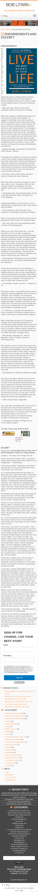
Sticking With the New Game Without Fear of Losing (19, 793)
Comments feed (10, 777)
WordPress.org (10, 780)
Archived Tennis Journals (13, 713)
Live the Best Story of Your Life (15, 737)
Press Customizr (28, 888)
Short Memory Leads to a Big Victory (17, 707)
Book (8, 29)
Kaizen (7, 734)
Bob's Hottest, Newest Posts (14, 716)
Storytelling (9, 750)
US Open (8, 765)
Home (3, 29)
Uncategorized (10, 763)
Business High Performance (14, 718)
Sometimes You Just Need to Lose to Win (19, 701)
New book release (11, 744)
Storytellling (9, 752)
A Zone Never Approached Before (16, 704)
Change (7, 721)
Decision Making (10, 724)
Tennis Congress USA (12, 757)
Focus (7, 726)
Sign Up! (19, 677)
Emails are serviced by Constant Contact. (17, 672)
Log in (7, 772)
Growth (7, 731)
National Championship (13, 739)
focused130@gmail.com (19, 880)
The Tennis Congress (12, 760)
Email (6, 645)
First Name (7, 655)
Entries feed (9, 775)
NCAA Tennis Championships (15, 742)
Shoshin (8, 747)
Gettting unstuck (10, 729)
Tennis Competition (11, 755)
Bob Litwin (11, 888)
